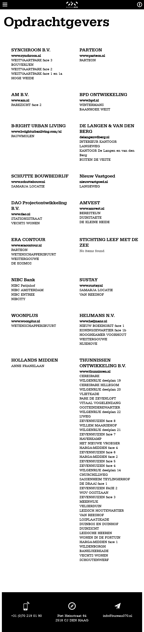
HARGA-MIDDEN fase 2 (99, 457)
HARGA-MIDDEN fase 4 (99, 448)
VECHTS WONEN (25, 223)
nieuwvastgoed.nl (94, 182)
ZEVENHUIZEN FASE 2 (98, 488)
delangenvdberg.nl (94, 137)
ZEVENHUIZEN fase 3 (98, 497)
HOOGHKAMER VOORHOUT (103, 335)
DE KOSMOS (21, 263)
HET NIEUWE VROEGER (100, 443)
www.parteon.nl (92, 56)
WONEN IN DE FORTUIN (100, 537)
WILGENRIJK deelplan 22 (100, 412)
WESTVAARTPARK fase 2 (31, 69)
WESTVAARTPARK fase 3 (31, 60)
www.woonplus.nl (25, 321)
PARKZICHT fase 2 (26, 105)
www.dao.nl (20, 214)
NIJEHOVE (88, 344)
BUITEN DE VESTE (95, 160)
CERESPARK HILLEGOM (99, 385)
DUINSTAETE (91, 218)
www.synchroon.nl (26, 56)
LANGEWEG (90, 146)
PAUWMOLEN (22, 136)
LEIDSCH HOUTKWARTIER (102, 511)
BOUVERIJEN (22, 65)
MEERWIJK (89, 502)
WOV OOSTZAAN (94, 493)
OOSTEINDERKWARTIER (100, 407)
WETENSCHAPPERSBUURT (33, 254)
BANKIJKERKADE (94, 551)
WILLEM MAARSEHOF (98, 425)
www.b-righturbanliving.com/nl (36, 132)
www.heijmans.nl (93, 321)
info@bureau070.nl (117, 616)
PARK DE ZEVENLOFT (98, 398)
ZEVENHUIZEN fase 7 (98, 434)
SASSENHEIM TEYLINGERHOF (105, 479)
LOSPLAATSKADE (94, 520)
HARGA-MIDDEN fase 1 (99, 542)
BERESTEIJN (90, 213)
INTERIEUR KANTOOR (98, 142)
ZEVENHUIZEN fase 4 (98, 466)
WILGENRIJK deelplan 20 (100, 389)
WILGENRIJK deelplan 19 (100, 381)
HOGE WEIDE (22, 78)
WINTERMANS (92, 105)
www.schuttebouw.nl (28, 182)
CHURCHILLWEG (94, 475)
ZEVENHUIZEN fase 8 (98, 421)
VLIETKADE (89, 394)
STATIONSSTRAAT (26, 219)
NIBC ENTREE (23, 295)
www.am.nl (20, 100)
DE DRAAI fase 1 (93, 484)
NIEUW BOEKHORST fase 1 (102, 326)
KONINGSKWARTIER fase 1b (103, 330)
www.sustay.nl (91, 286)
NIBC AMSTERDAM (27, 290)
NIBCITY (18, 299)
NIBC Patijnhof (23, 286)
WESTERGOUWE (25, 259)
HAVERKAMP (90, 439)
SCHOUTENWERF (94, 560)
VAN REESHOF (92, 295)
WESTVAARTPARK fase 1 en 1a (36, 74)
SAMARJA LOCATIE (28, 186)
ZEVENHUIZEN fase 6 (98, 452)
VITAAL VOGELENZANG (100, 403)
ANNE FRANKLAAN (27, 366)
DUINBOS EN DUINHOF (99, 524)
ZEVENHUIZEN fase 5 (98, 461)
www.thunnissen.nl (95, 372)
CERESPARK (89, 376)
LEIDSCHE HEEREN (96, 533)
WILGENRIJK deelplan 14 (100, 470)
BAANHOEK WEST (95, 109)
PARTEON (88, 60)
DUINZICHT (89, 529)
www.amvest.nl (92, 209)
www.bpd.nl (89, 100)
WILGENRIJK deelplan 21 (100, 430)
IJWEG (85, 416)
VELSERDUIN (90, 506)
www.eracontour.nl (26, 245)
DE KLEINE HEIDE (95, 222)
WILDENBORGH (93, 546)
